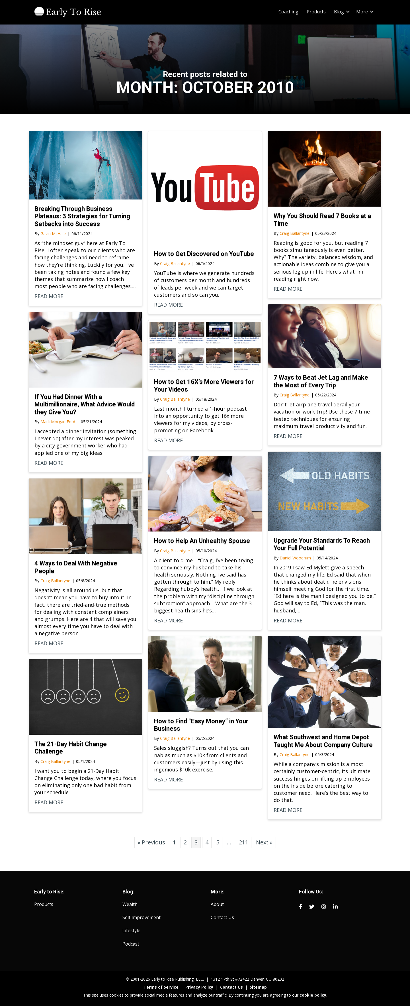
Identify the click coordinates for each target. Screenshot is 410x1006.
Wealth (130, 904)
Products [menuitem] (316, 12)
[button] (348, 12)
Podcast (130, 944)
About (217, 904)
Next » (264, 842)
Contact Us (222, 917)
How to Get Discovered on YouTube (204, 253)
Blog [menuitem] (339, 12)
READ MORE (48, 296)
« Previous (151, 842)
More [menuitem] (362, 12)
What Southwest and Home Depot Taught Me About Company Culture (323, 741)
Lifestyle (131, 930)
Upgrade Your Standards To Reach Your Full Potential (322, 544)
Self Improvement (141, 917)
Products (43, 904)
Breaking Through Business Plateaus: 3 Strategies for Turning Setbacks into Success (82, 216)
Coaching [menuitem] (288, 12)
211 (243, 842)
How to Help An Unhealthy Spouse (202, 540)
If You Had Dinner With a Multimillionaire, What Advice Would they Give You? (84, 404)
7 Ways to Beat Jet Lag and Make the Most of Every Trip (321, 381)
